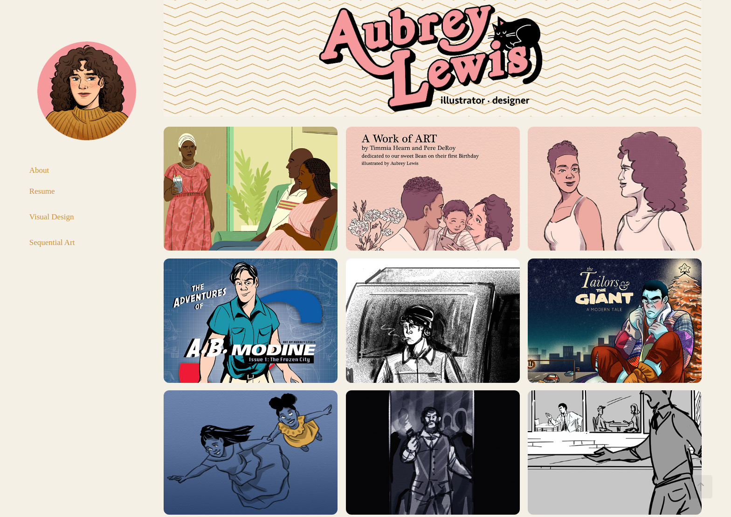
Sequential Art (52, 242)
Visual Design (51, 216)
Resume (42, 191)
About (39, 170)
